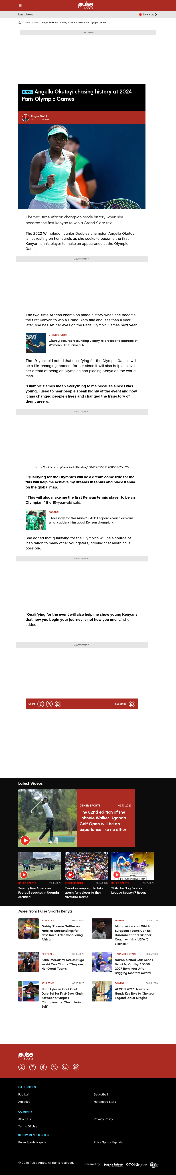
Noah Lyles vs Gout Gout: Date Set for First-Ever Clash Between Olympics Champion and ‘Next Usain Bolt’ (62, 998)
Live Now (150, 14)
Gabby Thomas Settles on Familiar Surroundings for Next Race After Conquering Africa (62, 932)
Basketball (101, 1094)
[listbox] (88, 876)
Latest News (25, 14)
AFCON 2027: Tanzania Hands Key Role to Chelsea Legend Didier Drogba (134, 993)
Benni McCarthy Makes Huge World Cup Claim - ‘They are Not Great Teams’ (63, 964)
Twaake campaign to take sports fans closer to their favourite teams (84, 892)
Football (48, 954)
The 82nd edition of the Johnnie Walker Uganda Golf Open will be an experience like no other (103, 820)
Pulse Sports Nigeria (32, 1142)
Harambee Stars (125, 954)
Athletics (48, 920)
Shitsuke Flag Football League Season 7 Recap (128, 890)
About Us (24, 1119)
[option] (39, 877)
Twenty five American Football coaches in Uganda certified (38, 892)
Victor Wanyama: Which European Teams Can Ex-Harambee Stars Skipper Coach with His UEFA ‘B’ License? (133, 935)
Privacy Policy (103, 1119)
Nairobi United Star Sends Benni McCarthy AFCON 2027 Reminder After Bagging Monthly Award (134, 966)
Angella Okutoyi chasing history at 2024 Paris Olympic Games (74, 22)
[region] (88, 876)
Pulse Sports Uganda (108, 1142)
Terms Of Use (27, 1126)
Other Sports (31, 22)
